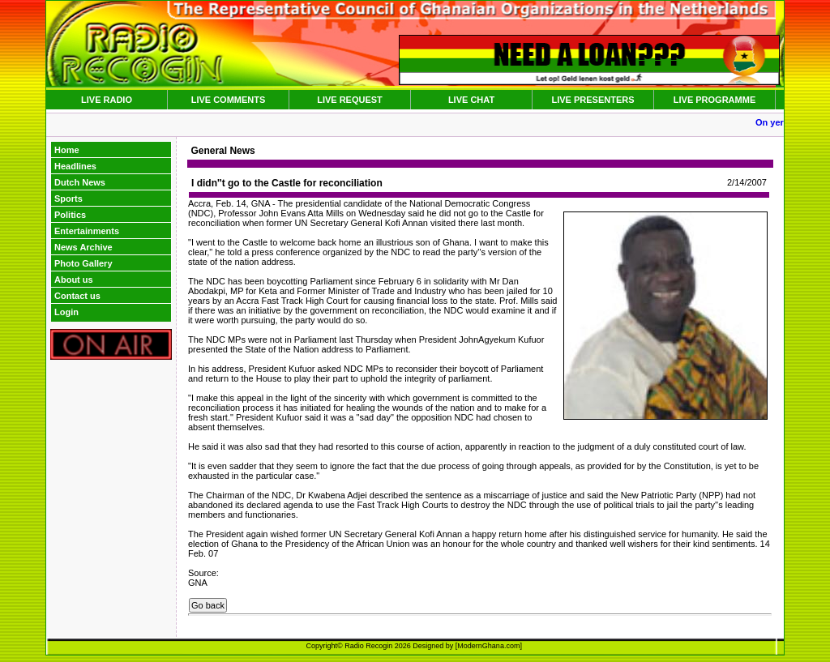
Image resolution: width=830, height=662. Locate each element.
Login (66, 312)
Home (66, 150)
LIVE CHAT (471, 100)
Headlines (75, 166)
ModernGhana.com (488, 646)
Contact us (77, 296)
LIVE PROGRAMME (714, 100)
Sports (68, 198)
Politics (70, 215)
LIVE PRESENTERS (592, 100)
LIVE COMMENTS (228, 100)
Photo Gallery (83, 263)
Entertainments (86, 231)
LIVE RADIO (106, 100)
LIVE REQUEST (350, 100)
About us (73, 279)
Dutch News (79, 182)
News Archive (83, 247)
